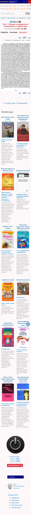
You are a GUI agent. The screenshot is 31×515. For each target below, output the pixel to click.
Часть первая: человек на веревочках (7, 404)
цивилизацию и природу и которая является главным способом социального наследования (6, 196)
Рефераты (15, 498)
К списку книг (16, 103)
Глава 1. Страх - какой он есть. (7, 304)
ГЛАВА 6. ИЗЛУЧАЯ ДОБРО (6, 140)
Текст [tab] (23, 40)
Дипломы (15, 503)
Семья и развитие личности (22, 350)
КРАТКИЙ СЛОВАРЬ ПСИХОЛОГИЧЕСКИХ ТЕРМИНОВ (22, 196)
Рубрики (12, 477)
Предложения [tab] (16, 40)
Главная (3, 18)
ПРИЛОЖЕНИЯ (5, 349)
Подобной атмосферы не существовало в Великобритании (23, 404)
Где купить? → (24, 32)
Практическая (11, 18)
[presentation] (27, 40)
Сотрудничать (21, 297)
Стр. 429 (28, 40)
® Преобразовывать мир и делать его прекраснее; (22, 145)
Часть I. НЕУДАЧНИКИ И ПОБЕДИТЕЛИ (23, 251)
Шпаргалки (16, 507)
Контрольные (16, 505)
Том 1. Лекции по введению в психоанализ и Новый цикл (15, 25)
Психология (12, 495)
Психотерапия (21, 18)
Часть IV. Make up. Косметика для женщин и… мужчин (7, 252)
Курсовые (15, 500)
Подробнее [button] (4, 32)
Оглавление (8, 40)
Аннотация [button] (13, 32)
